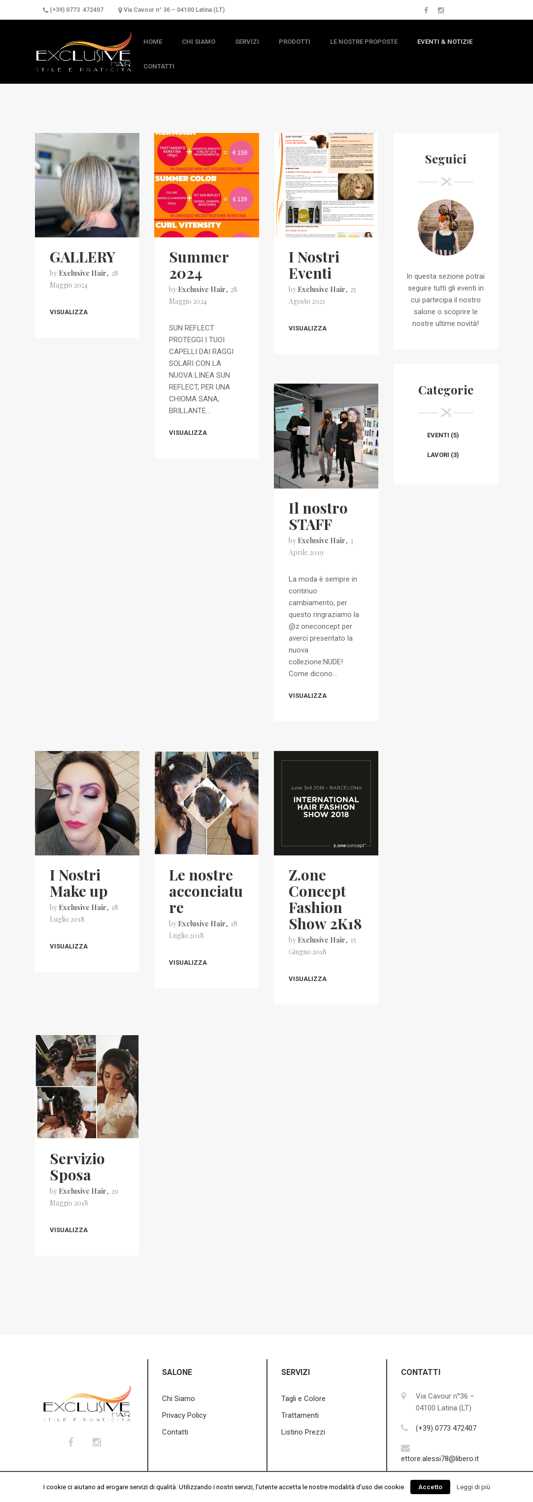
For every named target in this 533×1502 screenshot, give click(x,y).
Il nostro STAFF (318, 516)
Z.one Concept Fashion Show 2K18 (325, 899)
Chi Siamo (198, 41)
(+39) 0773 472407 (76, 9)
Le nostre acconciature (206, 891)
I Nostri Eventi (314, 265)
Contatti (158, 66)
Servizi (247, 41)
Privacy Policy (184, 1415)
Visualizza (69, 312)
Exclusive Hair (82, 273)
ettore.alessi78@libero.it (440, 1458)
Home (152, 41)
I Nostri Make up (79, 883)
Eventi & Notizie (444, 41)
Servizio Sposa (77, 1166)
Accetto (430, 1487)
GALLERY (82, 256)
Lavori (438, 454)
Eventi (438, 435)
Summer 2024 (199, 265)
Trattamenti (300, 1415)
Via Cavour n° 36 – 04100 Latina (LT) (174, 9)
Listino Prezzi (303, 1432)
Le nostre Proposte (364, 41)
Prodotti (294, 41)
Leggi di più (473, 1487)
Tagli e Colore (303, 1398)
